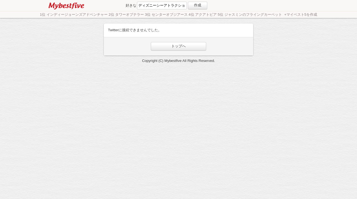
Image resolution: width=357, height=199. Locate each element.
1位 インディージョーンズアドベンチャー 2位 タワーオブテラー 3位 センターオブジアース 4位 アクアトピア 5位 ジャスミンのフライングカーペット (161, 14)
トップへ (178, 46)
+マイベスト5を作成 (300, 14)
